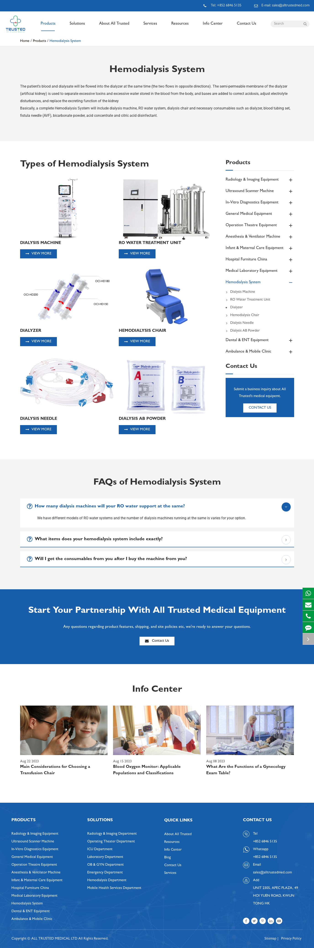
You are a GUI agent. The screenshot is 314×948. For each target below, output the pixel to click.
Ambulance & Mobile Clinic (260, 351)
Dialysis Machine (240, 292)
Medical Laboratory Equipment (260, 271)
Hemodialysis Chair (242, 315)
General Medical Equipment (260, 214)
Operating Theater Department (111, 842)
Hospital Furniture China (260, 259)
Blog (167, 858)
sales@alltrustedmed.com (272, 873)
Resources (180, 26)
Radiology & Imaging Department (112, 834)
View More (38, 254)
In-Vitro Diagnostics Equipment (260, 202)
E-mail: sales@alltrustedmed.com (281, 5)
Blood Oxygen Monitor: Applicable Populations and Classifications (147, 770)
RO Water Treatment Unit (248, 299)
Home (24, 41)
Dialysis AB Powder (243, 330)
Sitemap (270, 939)
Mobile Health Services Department (114, 888)
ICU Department (100, 849)
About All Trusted (114, 26)
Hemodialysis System (65, 41)
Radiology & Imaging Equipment (260, 180)
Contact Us (246, 26)
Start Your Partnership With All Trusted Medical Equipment (157, 611)
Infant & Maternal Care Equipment (260, 248)
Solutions (77, 26)
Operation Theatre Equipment (260, 225)
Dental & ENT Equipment (260, 340)
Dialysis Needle (240, 323)
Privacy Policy (291, 939)
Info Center (213, 26)
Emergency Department (105, 873)
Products (48, 26)
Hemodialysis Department (107, 880)
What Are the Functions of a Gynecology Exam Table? (245, 770)
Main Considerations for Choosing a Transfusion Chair (55, 770)
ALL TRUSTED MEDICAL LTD (54, 939)
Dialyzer (236, 307)
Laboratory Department (105, 857)
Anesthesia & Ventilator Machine (260, 237)
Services (150, 26)
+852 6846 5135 (265, 857)
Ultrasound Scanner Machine (260, 191)
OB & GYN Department (105, 865)
